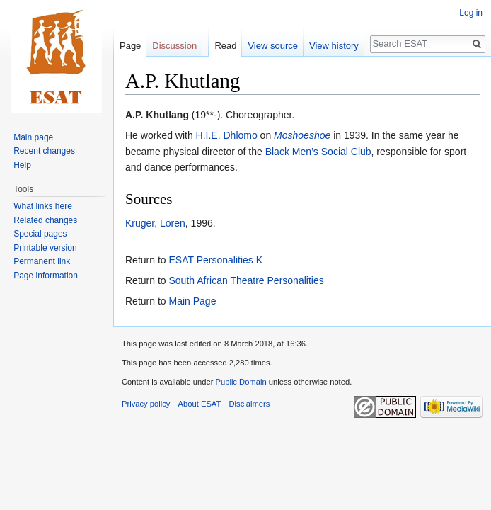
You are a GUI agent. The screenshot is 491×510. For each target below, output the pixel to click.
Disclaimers (249, 404)
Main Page (192, 301)
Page (130, 45)
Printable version (44, 248)
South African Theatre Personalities (245, 280)
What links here (42, 206)
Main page (33, 137)
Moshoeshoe (302, 135)
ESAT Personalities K (215, 260)
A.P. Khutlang (157, 114)
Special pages (40, 234)
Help (22, 165)
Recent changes (44, 151)
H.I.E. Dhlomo (227, 135)
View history (334, 45)
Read (225, 45)
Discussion (174, 45)
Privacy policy (146, 404)
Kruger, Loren (155, 223)
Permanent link (41, 261)
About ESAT (199, 404)
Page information (45, 275)
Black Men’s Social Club (318, 151)
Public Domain (240, 382)
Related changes (45, 220)
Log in (471, 13)
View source (273, 45)
